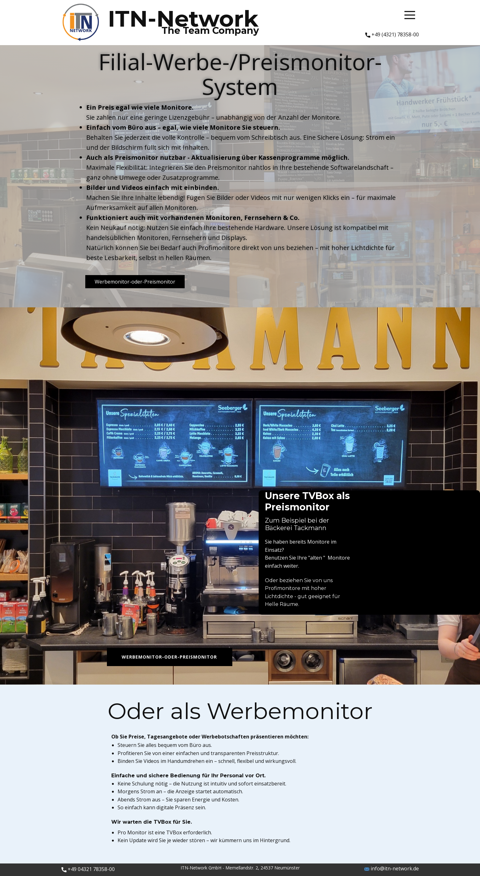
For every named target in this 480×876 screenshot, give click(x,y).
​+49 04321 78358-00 (88, 869)
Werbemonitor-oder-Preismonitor (135, 281)
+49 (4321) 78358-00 (392, 35)
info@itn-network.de (391, 869)
